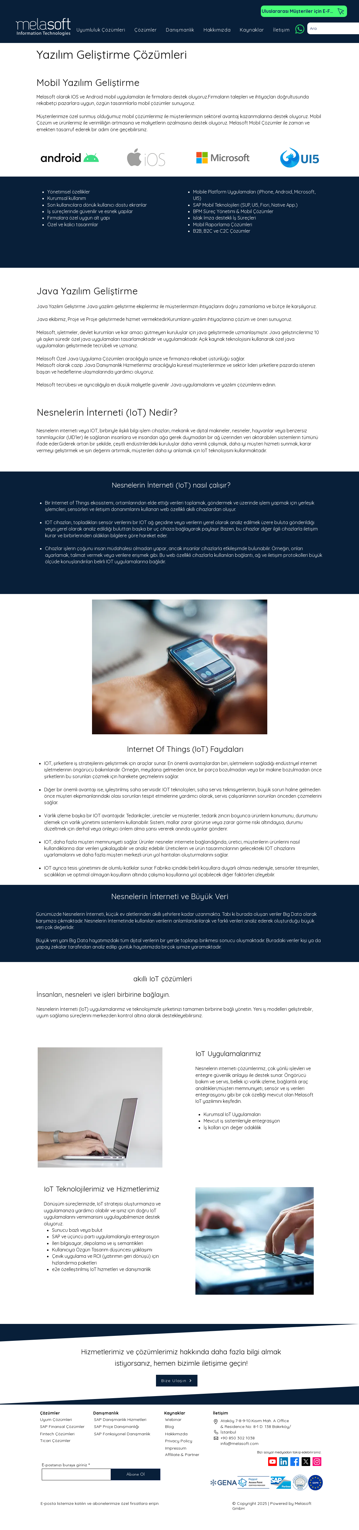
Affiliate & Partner (182, 1454)
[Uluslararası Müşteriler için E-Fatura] (304, 11)
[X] (305, 1461)
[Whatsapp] (300, 29)
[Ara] (332, 28)
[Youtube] (272, 1461)
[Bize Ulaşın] (176, 1380)
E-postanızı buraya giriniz (64, 1465)
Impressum (175, 1448)
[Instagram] (317, 1461)
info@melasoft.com (240, 1443)
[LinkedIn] (283, 1461)
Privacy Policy (178, 1440)
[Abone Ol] (135, 1474)
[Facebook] (294, 1461)
